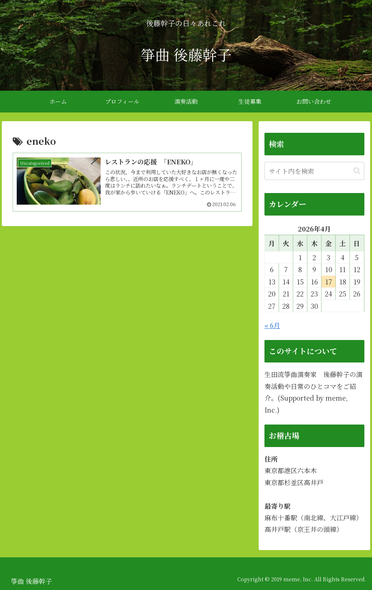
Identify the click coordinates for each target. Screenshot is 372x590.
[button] (357, 171)
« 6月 (272, 325)
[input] (314, 171)
